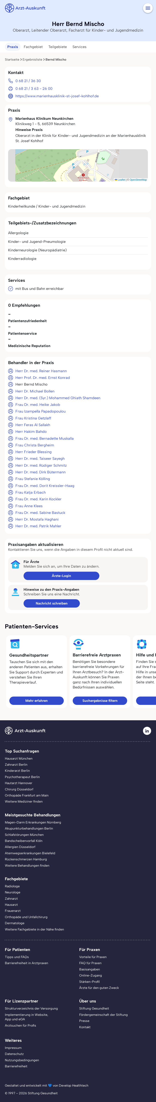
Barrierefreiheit (16, 1066)
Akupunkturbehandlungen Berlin (29, 828)
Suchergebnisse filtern (100, 701)
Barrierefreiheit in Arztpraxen (26, 963)
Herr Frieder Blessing (33, 452)
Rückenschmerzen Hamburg (26, 859)
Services (80, 47)
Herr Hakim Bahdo (31, 431)
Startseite (12, 59)
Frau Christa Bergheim (34, 445)
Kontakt (85, 1027)
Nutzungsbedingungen (22, 1060)
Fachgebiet (33, 47)
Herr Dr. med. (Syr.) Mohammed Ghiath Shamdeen (57, 398)
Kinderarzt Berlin (17, 771)
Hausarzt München (18, 758)
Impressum (13, 1048)
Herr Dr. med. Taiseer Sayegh (40, 458)
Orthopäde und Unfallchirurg (26, 917)
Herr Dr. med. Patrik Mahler (38, 526)
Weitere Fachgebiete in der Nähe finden (34, 929)
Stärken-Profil (89, 982)
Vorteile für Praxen (93, 957)
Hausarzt (11, 905)
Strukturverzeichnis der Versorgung (31, 1008)
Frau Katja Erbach (30, 492)
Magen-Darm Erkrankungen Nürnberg (33, 822)
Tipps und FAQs (17, 957)
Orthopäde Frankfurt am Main (27, 795)
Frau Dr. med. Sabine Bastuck (40, 512)
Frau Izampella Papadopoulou (40, 411)
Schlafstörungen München (24, 835)
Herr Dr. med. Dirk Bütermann (40, 472)
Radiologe (12, 886)
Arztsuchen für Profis (20, 1025)
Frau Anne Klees (29, 506)
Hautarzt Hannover (18, 783)
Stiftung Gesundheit (94, 1008)
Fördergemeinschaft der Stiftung (103, 1015)
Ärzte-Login (61, 576)
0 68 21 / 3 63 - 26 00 (33, 88)
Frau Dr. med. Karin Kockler (38, 499)
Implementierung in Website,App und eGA (26, 1017)
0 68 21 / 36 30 (28, 81)
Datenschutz (14, 1054)
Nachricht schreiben (52, 603)
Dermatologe (14, 923)
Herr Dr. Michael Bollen (34, 391)
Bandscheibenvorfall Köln (23, 841)
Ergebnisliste (32, 59)
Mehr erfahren (36, 701)
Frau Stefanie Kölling (32, 479)
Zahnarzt (11, 898)
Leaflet (120, 179)
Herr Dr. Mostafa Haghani (37, 519)
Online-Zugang (90, 975)
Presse (84, 1021)
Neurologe (12, 892)
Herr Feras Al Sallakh (32, 425)
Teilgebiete (57, 47)
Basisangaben (89, 969)
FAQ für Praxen (90, 963)
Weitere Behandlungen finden (27, 865)
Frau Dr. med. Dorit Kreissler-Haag (44, 485)
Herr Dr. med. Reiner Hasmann (41, 371)
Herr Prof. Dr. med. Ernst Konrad (42, 377)
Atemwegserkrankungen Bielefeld (30, 853)
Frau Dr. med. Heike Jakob (37, 404)
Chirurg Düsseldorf (19, 789)
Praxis (12, 47)
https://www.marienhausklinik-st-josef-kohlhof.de (57, 96)
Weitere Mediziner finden (24, 801)
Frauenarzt (13, 911)
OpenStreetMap (138, 179)
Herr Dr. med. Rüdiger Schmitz (41, 465)
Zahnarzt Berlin (16, 764)
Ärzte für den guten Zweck (99, 988)
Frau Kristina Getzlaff (33, 418)
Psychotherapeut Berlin (22, 777)
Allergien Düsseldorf (20, 847)
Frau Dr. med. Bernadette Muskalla (44, 438)
